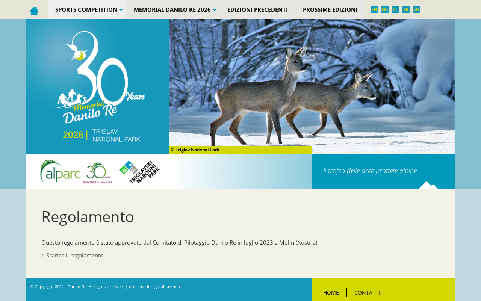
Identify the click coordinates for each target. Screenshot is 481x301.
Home (331, 292)
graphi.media (167, 286)
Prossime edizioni (330, 9)
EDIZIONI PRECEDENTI (257, 9)
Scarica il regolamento (74, 255)
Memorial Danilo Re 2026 (175, 9)
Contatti (367, 292)
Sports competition (89, 9)
